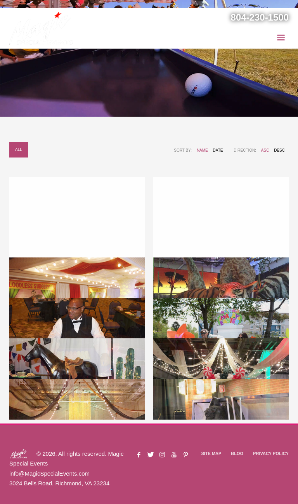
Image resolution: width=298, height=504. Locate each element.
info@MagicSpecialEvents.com (49, 473)
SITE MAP (211, 453)
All (18, 149)
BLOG (237, 453)
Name (202, 150)
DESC (279, 150)
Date (218, 150)
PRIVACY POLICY (271, 453)
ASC (265, 150)
